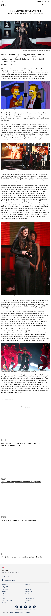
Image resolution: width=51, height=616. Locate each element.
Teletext (4, 591)
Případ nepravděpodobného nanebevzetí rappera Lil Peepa (21, 483)
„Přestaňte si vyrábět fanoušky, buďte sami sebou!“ (20, 520)
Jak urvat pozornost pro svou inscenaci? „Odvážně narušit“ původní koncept (20, 444)
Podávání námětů (29, 598)
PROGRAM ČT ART (42, 1)
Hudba (22, 18)
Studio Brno (28, 589)
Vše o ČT (4, 602)
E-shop (3, 598)
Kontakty (27, 602)
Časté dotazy (28, 600)
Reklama (27, 586)
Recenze (4, 517)
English (11, 612)
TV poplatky (5, 589)
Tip (2, 553)
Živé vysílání (5, 586)
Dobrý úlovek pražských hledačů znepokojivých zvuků (21, 557)
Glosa (17, 18)
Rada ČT (27, 593)
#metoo (27, 18)
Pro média (27, 584)
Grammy (33, 18)
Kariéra (27, 595)
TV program (5, 584)
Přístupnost (27, 612)
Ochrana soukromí (19, 612)
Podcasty (4, 593)
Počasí (3, 595)
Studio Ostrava (28, 591)
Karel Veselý (4, 64)
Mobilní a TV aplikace (7, 600)
